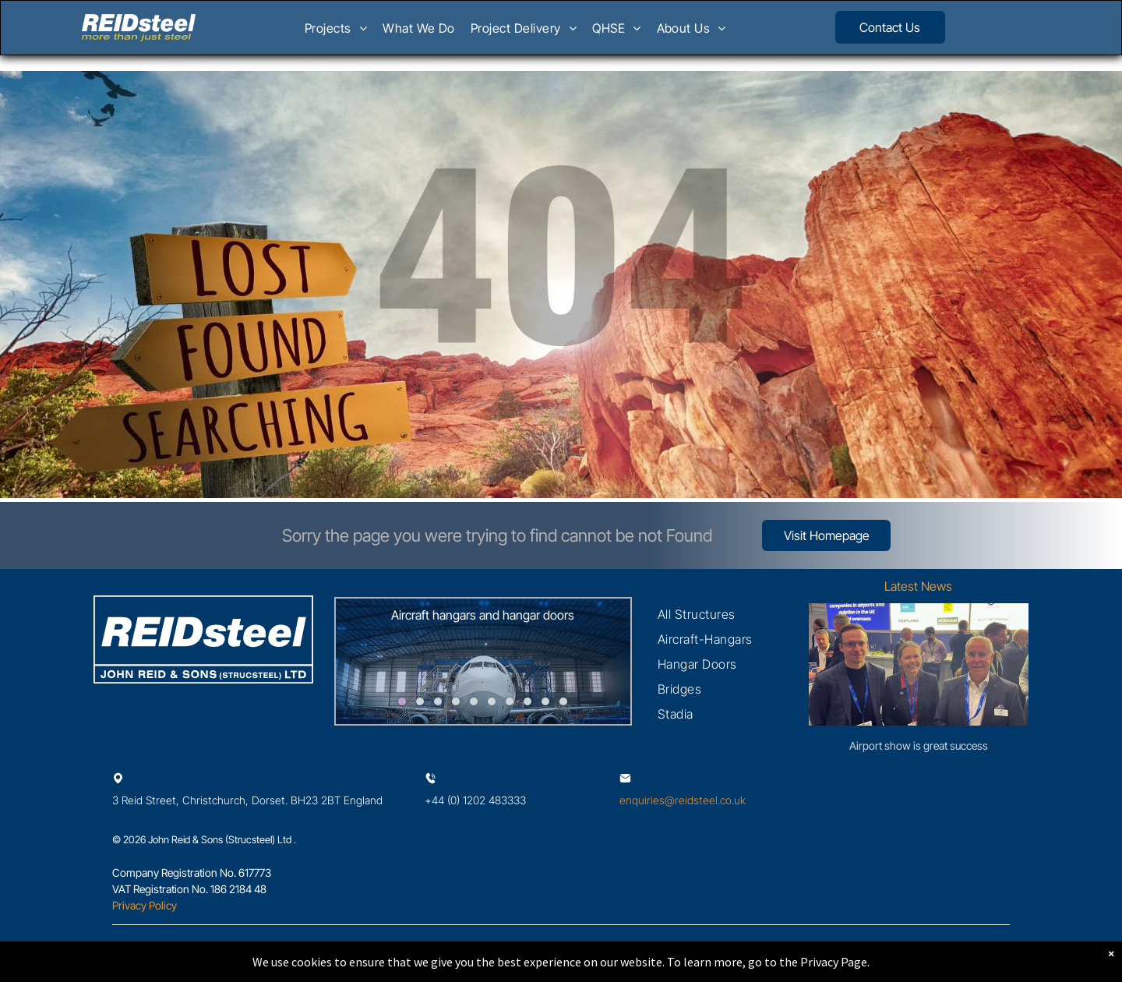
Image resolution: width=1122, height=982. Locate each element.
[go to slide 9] (545, 701)
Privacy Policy (144, 905)
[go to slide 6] (492, 701)
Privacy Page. (835, 962)
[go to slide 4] (456, 701)
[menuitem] (336, 33)
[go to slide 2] (420, 701)
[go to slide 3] (438, 701)
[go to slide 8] (527, 701)
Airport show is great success (918, 745)
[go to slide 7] (509, 701)
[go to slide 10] (563, 701)
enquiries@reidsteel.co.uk (682, 800)
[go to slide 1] (402, 701)
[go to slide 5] (474, 701)
